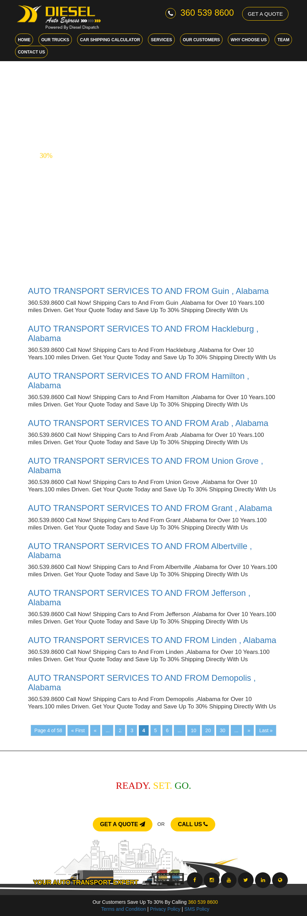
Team (283, 39)
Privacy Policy (165, 909)
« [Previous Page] (95, 730)
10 (193, 730)
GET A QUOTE (265, 14)
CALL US (193, 824)
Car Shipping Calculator (110, 39)
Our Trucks (55, 39)
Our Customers (201, 39)
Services (161, 39)
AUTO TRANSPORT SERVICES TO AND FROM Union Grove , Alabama (145, 465)
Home (24, 39)
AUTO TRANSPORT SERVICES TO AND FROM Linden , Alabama (152, 640)
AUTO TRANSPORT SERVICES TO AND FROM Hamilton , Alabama (138, 380)
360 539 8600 (199, 12)
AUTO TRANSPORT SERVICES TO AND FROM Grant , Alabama (150, 508)
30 (222, 730)
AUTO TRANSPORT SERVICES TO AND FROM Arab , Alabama (148, 423)
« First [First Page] (78, 730)
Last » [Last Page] (265, 730)
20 (208, 730)
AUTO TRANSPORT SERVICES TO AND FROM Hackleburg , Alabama (143, 333)
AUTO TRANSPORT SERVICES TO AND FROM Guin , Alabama (148, 291)
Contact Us (31, 52)
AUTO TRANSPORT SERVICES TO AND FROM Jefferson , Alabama (139, 597)
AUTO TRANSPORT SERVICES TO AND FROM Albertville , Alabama (140, 550)
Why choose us (249, 39)
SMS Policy (196, 909)
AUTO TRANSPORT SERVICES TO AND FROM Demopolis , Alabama (142, 682)
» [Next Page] (248, 730)
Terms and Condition (123, 909)
